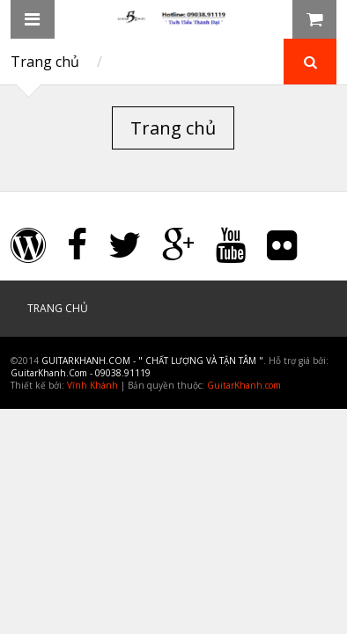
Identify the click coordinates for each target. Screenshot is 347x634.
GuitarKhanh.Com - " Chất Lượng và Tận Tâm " (152, 360)
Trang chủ (45, 61)
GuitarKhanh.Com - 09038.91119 (81, 373)
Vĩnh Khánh (92, 385)
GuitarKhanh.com (244, 385)
